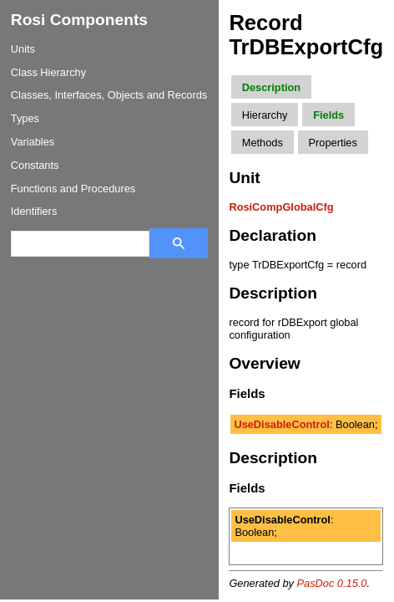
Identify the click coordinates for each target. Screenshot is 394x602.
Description (271, 87)
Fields (328, 115)
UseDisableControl (282, 424)
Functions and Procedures (73, 188)
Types (25, 118)
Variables (32, 141)
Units (23, 49)
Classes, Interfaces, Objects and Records (109, 95)
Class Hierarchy (48, 72)
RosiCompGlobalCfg (281, 207)
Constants (35, 165)
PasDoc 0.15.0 (332, 583)
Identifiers (34, 211)
